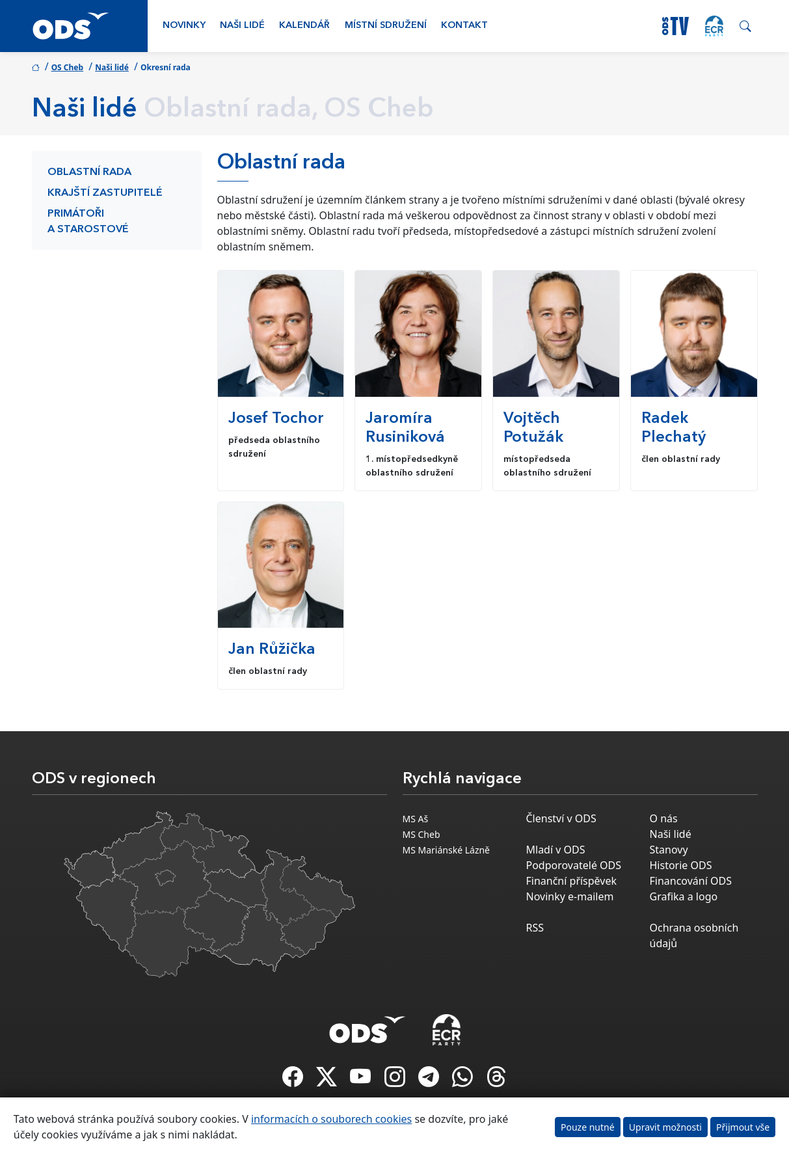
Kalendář (304, 26)
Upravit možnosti (665, 1127)
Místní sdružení (386, 26)
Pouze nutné (588, 1127)
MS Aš (416, 819)
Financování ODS (691, 881)
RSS (535, 928)
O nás (664, 818)
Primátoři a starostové (88, 222)
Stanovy (669, 849)
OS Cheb (67, 67)
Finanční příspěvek (571, 881)
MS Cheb (421, 834)
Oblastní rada (89, 172)
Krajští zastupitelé (105, 193)
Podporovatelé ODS (574, 865)
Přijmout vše (742, 1127)
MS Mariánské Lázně (446, 850)
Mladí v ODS (555, 849)
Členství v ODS (561, 818)
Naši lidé (242, 26)
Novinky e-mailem (570, 896)
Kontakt (464, 26)
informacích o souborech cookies (331, 1119)
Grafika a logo (684, 896)
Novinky (184, 26)
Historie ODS (681, 865)
